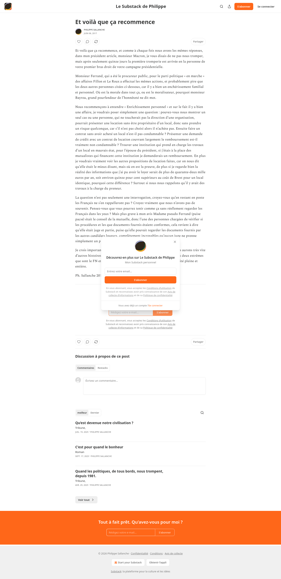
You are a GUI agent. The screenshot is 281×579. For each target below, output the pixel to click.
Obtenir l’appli (157, 562)
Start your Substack (128, 562)
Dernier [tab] (95, 412)
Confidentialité (139, 553)
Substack (116, 571)
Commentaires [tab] (85, 367)
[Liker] (78, 41)
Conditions (156, 553)
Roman (79, 452)
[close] (175, 242)
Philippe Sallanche (94, 29)
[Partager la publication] (229, 6)
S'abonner (243, 6)
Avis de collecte (174, 553)
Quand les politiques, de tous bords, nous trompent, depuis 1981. (119, 473)
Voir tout (86, 500)
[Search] (221, 6)
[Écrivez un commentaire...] (144, 386)
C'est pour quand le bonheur (99, 447)
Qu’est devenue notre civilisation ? (104, 423)
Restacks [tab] (103, 367)
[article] (140, 429)
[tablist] (92, 367)
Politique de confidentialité (157, 295)
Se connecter (266, 6)
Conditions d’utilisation (159, 288)
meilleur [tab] (82, 412)
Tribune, (80, 427)
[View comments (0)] (87, 41)
